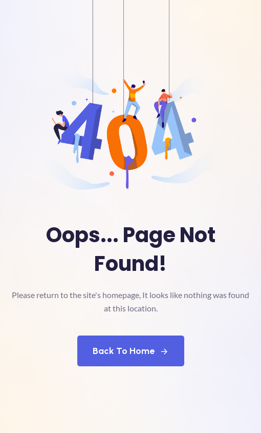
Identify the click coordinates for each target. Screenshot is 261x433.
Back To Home (131, 351)
